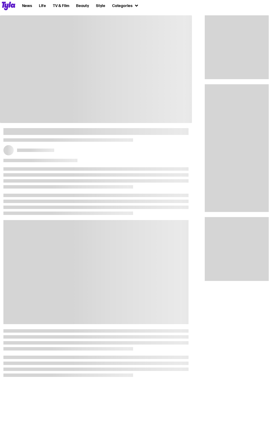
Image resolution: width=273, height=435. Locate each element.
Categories (125, 5)
